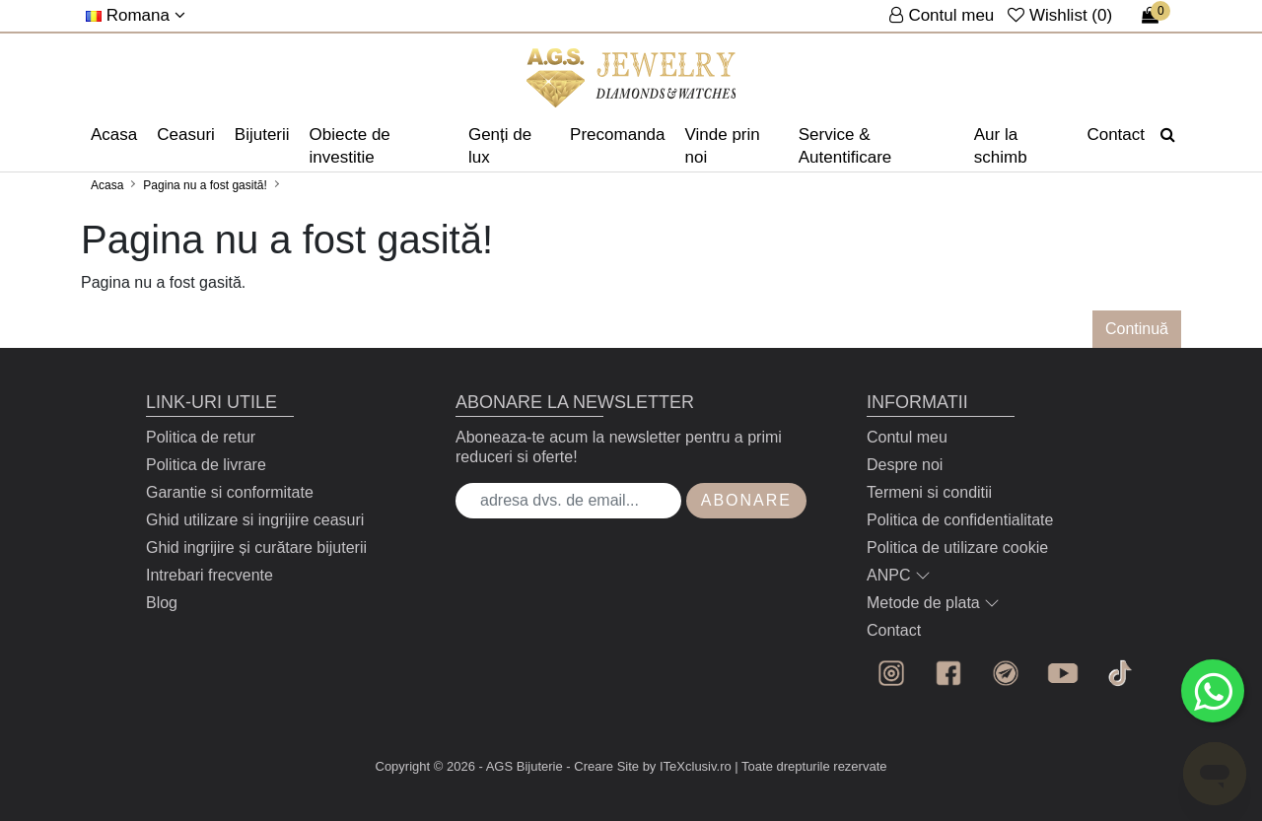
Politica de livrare (206, 464)
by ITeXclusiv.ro (687, 766)
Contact (1116, 134)
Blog (161, 602)
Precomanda (617, 134)
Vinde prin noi (722, 146)
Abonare (746, 500)
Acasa (114, 134)
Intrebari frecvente (209, 575)
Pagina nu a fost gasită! (204, 185)
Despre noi (905, 464)
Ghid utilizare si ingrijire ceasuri (255, 520)
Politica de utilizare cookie (957, 547)
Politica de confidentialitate (960, 520)
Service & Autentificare (845, 146)
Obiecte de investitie (350, 146)
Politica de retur (200, 437)
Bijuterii (262, 134)
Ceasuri (186, 134)
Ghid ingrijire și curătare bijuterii (256, 547)
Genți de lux (499, 146)
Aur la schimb (1000, 146)
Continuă (1136, 328)
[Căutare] (1168, 135)
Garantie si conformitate (230, 492)
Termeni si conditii (929, 492)
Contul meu (907, 437)
